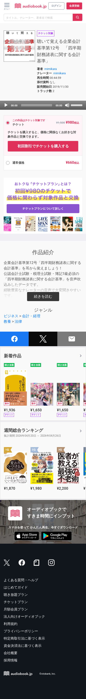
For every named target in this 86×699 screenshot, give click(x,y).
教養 (7, 321)
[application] (43, 105)
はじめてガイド (16, 587)
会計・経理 (31, 316)
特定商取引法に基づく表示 (24, 638)
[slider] (36, 105)
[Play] (6, 105)
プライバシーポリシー (21, 631)
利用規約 (10, 624)
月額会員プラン (16, 609)
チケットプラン (16, 602)
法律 (18, 321)
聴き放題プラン (16, 595)
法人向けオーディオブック (24, 617)
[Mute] (67, 105)
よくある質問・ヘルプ (21, 580)
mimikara (50, 69)
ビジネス (11, 316)
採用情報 (10, 660)
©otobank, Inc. (47, 674)
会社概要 (10, 653)
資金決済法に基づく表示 (23, 646)
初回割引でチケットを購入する (43, 146)
